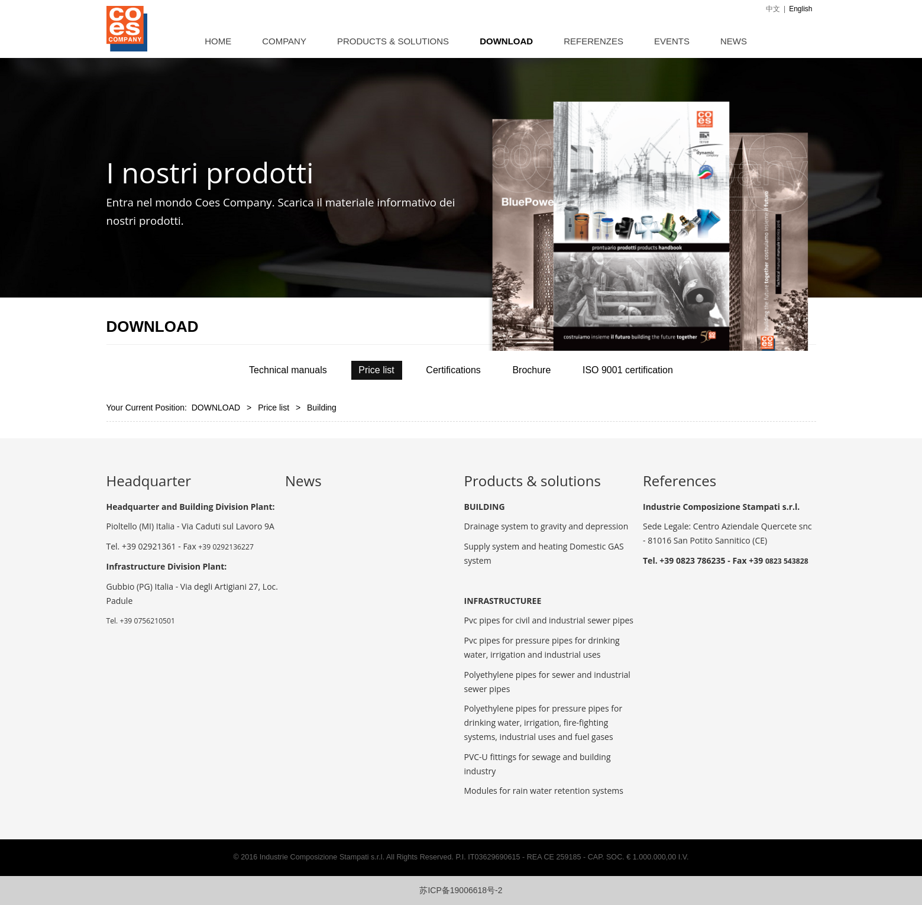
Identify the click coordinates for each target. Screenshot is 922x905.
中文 (773, 9)
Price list (273, 407)
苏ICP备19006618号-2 (460, 890)
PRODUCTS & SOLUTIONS (393, 41)
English (800, 9)
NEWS (733, 41)
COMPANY (284, 41)
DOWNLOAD (506, 41)
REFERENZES (593, 41)
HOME (218, 41)
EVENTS (672, 41)
